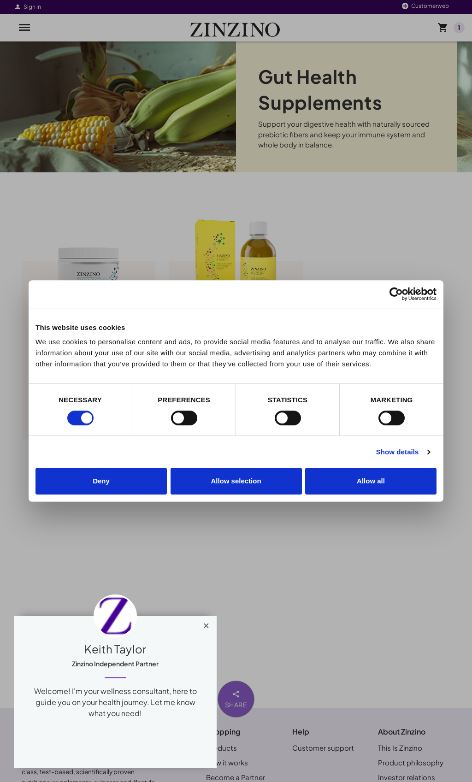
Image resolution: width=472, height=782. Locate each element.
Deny (101, 481)
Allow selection (236, 481)
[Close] (206, 623)
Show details (397, 452)
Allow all (371, 481)
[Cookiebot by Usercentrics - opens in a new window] (396, 294)
